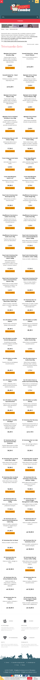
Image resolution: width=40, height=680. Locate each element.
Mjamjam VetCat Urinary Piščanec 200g (30, 75)
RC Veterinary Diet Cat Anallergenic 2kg (30, 300)
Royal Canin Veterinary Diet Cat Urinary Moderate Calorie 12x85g (10, 256)
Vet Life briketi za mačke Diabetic (30, 320)
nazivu (37, 44)
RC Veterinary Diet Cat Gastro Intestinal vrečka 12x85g (10, 500)
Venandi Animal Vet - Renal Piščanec (10, 75)
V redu (29, 678)
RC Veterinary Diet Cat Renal (10, 540)
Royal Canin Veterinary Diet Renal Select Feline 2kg (10, 300)
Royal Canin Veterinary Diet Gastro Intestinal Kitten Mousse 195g (10, 279)
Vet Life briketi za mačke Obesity (30, 400)
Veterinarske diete (14, 29)
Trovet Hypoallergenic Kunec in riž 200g (30, 177)
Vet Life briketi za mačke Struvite (10, 359)
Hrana (7, 29)
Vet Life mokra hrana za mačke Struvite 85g (30, 339)
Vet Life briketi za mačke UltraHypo (10, 420)
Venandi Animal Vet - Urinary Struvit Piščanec (30, 54)
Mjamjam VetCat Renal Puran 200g (30, 117)
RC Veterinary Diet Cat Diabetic (10, 598)
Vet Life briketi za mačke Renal (10, 380)
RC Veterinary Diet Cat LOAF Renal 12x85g (30, 138)
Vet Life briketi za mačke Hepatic (10, 320)
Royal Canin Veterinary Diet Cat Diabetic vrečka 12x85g (30, 255)
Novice (23, 665)
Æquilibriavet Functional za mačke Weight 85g (30, 195)
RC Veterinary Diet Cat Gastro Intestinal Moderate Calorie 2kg (10, 520)
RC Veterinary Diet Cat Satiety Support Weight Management (30, 599)
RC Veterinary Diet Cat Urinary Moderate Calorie (10, 578)
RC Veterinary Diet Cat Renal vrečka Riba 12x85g (10, 459)
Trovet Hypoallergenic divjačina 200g (30, 158)
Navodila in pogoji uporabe (18, 662)
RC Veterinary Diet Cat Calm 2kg (30, 440)
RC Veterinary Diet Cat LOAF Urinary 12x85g (10, 138)
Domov (2, 29)
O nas (17, 665)
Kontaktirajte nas (31, 662)
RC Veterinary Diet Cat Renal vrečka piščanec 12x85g (30, 459)
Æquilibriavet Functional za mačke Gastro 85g (10, 235)
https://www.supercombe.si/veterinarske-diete (15, 41)
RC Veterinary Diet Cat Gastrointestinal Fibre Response (10, 441)
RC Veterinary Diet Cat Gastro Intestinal (30, 519)
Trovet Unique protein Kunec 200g (10, 158)
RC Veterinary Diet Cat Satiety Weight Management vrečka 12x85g (30, 500)
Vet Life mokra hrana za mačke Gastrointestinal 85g (30, 380)
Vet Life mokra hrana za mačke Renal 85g (30, 359)
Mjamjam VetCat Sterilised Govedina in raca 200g (10, 117)
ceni (33, 44)
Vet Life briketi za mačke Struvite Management (10, 339)
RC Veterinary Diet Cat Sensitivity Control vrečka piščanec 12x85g (30, 478)
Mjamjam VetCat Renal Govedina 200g (10, 54)
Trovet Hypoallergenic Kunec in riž (10, 177)
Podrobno (20, 21)
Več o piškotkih (36, 678)
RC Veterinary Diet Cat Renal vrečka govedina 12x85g (10, 477)
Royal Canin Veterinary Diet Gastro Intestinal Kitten (30, 278)
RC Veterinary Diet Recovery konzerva (30, 420)
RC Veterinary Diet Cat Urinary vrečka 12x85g (30, 558)
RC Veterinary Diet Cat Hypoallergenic (10, 558)
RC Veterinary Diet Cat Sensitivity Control (30, 541)
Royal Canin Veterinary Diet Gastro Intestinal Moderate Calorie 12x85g (30, 236)
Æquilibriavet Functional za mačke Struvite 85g (10, 215)
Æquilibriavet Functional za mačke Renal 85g (30, 215)
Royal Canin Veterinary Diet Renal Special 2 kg (10, 195)
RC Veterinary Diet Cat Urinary (30, 578)
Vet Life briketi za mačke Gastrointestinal (10, 400)
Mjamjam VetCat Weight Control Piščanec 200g (30, 95)
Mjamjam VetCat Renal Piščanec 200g (10, 95)
